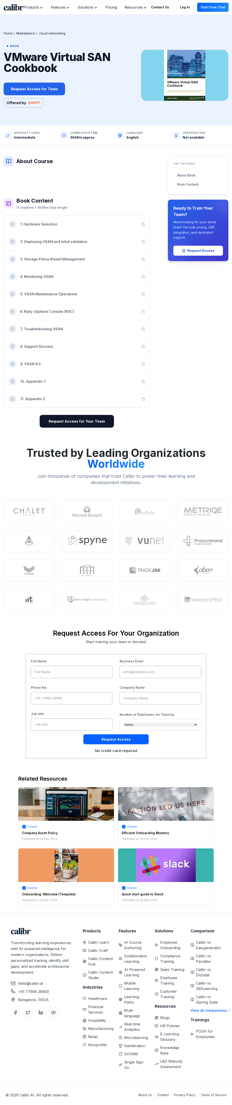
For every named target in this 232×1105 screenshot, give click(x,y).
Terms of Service (214, 1095)
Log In (185, 7)
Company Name (132, 687)
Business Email (131, 661)
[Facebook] (15, 1012)
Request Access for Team (34, 89)
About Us (145, 1095)
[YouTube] (53, 1012)
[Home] (13, 7)
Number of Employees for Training (147, 714)
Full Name (39, 661)
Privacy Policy (184, 1095)
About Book (186, 175)
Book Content (188, 184)
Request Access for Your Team (77, 421)
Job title (37, 714)
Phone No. (39, 687)
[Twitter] (28, 1012)
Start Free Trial (213, 7)
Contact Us (160, 7)
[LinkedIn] (40, 1012)
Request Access (198, 250)
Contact (163, 1095)
